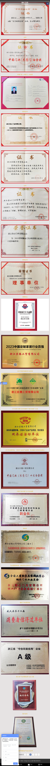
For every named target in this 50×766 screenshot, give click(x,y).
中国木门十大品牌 (25, 333)
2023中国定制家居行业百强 (25, 371)
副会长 (25, 528)
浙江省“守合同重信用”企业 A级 (25, 676)
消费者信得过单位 (25, 639)
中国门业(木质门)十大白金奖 (25, 491)
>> (38, 754)
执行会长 (25, 713)
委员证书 (25, 111)
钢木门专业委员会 (25, 602)
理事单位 (25, 297)
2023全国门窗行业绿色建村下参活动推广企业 (25, 409)
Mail (30, 764)
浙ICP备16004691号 (36, 760)
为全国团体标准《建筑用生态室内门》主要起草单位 (25, 565)
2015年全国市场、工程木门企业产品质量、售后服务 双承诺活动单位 (25, 450)
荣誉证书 (25, 260)
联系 (40, 764)
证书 (25, 37)
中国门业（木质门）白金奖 (25, 74)
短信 (20, 764)
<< (25, 754)
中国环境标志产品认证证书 (25, 751)
